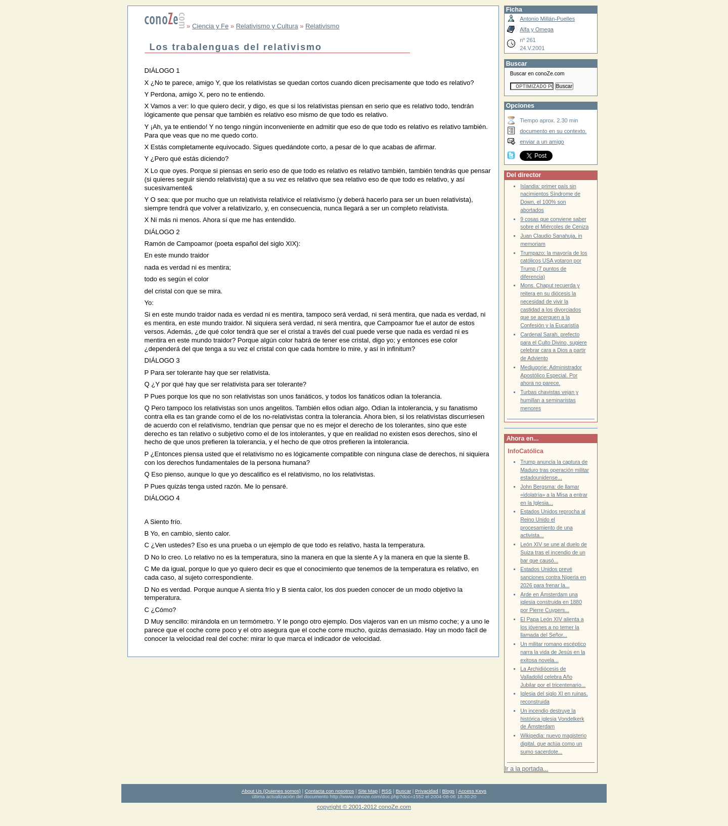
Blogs (448, 791)
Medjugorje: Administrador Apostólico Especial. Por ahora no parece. (551, 375)
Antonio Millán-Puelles (547, 19)
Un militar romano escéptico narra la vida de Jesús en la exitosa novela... (553, 652)
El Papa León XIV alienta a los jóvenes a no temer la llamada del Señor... (551, 627)
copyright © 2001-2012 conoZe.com (364, 806)
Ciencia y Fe (210, 26)
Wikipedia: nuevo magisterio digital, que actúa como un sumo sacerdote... (553, 743)
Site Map (367, 791)
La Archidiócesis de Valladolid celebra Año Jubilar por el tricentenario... (552, 676)
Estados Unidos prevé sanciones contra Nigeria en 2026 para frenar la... (553, 577)
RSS (387, 791)
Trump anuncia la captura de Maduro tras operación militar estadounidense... (554, 470)
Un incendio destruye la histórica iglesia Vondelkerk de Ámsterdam (552, 718)
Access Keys (472, 791)
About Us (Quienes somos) (271, 791)
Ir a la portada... (526, 768)
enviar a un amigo (542, 142)
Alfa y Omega (537, 29)
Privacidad (426, 791)
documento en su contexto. (553, 131)
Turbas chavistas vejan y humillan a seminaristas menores (549, 400)
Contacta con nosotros (329, 791)
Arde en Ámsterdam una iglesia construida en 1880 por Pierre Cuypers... (551, 602)
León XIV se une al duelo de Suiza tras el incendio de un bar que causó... (553, 552)
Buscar (403, 791)
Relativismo (322, 26)
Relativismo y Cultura (267, 26)
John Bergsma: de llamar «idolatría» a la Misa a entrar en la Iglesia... (553, 494)
